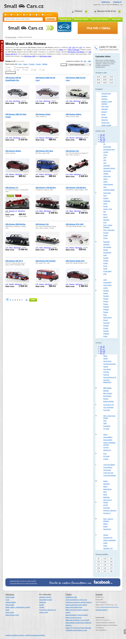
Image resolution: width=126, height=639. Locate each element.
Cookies (41, 607)
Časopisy (104, 99)
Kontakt (41, 605)
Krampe (105, 258)
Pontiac (105, 328)
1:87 (39, 15)
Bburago (41, 137)
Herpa (105, 434)
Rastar (105, 524)
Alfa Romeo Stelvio (73, 114)
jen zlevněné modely (23, 67)
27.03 (111, 77)
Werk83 (11, 284)
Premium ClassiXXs (109, 510)
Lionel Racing (107, 467)
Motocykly (104, 120)
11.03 (111, 82)
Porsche (106, 331)
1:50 (98, 568)
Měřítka (44, 64)
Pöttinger (106, 334)
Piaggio (105, 312)
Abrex (105, 356)
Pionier (105, 320)
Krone (105, 266)
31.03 (98, 77)
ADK (104, 157)
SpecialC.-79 (13, 211)
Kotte (105, 255)
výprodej (10, 195)
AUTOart (106, 372)
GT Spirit (106, 429)
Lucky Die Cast (108, 473)
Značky (38, 64)
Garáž (7, 610)
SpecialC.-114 (108, 548)
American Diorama (109, 364)
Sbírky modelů (10, 605)
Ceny (20, 64)
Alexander (106, 165)
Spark (71, 174)
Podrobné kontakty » (102, 610)
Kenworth (106, 244)
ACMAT (105, 152)
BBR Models (107, 388)
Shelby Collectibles (109, 540)
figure (105, 214)
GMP (105, 423)
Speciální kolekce (100, 19)
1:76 (98, 571)
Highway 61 (107, 450)
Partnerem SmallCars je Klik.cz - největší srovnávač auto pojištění (25, 635)
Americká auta (106, 93)
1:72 (111, 568)
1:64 (34, 70)
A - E (102, 135)
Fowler (105, 235)
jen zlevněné (48, 15)
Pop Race (106, 508)
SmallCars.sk (105, 2)
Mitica (41, 211)
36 (85, 61)
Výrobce (31, 64)
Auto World (107, 369)
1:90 (111, 571)
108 (89, 61)
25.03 (98, 79)
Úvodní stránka (11, 37)
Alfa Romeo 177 (11, 188)
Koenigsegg (107, 252)
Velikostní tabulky (11, 602)
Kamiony (104, 112)
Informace (10, 594)
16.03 (111, 79)
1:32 (104, 565)
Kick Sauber (107, 247)
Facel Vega (107, 193)
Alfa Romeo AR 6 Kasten (46, 261)
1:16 (98, 561)
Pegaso (105, 299)
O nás (7, 599)
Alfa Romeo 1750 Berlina (76, 52)
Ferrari (105, 206)
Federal (105, 198)
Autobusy (104, 96)
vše (8, 15)
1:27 (98, 565)
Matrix (61, 50)
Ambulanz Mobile (109, 190)
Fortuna (105, 233)
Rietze (105, 526)
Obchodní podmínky (45, 597)
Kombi (103, 114)
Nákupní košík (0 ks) (106, 11)
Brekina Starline (108, 401)
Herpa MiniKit (107, 440)
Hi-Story (106, 447)
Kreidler (105, 260)
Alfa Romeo (16, 101)
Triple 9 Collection (73, 50)
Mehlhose (106, 497)
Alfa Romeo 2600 (29, 56)
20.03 (105, 79)
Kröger (105, 263)
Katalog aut (65, 19)
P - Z (102, 141)
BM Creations (107, 393)
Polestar (106, 325)
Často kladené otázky (45, 599)
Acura (105, 155)
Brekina (41, 174)
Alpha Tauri (107, 176)
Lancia (105, 288)
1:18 (20, 15)
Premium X (107, 513)
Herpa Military (107, 437)
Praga (105, 336)
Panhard (106, 296)
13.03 (105, 82)
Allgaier (105, 174)
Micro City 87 (107, 500)
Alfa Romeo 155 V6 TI (14, 261)
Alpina (105, 179)
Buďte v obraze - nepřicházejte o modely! (18, 607)
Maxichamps (107, 489)
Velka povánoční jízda (12, 615)
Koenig (105, 250)
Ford (104, 222)
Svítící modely (10, 612)
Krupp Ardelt (107, 271)
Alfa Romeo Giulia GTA (75, 261)
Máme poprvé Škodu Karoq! (74, 607)
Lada (105, 280)
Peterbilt (106, 307)
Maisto (105, 481)
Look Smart (107, 470)
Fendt (105, 204)
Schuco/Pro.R (107, 537)
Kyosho (105, 459)
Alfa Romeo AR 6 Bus (44, 151)
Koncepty (104, 117)
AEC (104, 160)
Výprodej (116, 19)
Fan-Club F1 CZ (108, 405)
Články (69, 594)
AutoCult (106, 375)
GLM (105, 421)
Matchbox (106, 484)
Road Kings (107, 529)
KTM (104, 274)
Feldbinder (106, 201)
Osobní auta (105, 122)
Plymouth (106, 323)
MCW (105, 494)
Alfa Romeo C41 (72, 151)
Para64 (105, 502)
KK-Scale (106, 456)
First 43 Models (108, 407)
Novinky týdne (81, 19)
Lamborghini (107, 282)
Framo (105, 238)
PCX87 (105, 505)
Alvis (104, 187)
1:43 (33, 15)
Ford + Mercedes (108, 230)
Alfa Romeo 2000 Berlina (15, 224)
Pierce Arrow (107, 317)
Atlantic (105, 366)
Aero (104, 163)
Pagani (105, 293)
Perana (105, 304)
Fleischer (106, 220)
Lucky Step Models (109, 475)
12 (26, 300)
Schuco (105, 535)
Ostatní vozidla (106, 125)
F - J (102, 137)
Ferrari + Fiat (107, 209)
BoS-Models (107, 396)
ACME (105, 358)
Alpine (105, 182)
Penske (105, 301)
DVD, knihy (105, 106)
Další (33, 300)
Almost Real (107, 361)
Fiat (104, 212)
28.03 (105, 77)
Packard (106, 291)
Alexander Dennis (109, 168)
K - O (102, 139)
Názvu (25, 64)
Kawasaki (106, 242)
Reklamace (42, 602)
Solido (105, 543)
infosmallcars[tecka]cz (109, 607)
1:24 (26, 15)
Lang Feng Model (109, 465)
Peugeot (106, 309)
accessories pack (109, 149)
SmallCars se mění (71, 597)
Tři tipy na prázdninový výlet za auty (76, 599)
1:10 (104, 558)
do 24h (18, 195)
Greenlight (106, 426)
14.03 (98, 82)
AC (104, 144)
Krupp (105, 269)
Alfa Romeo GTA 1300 (74, 224)
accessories (107, 147)
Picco (105, 315)
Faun (105, 196)
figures (105, 217)
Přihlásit (78, 11)
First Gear (106, 410)
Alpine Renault (108, 184)
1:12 (14, 15)
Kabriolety (104, 109)
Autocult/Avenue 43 (109, 377)
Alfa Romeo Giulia (45, 56)
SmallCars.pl (117, 2)
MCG (105, 492)
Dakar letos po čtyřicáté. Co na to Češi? (77, 620)
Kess (10, 101)
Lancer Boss (107, 285)
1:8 (98, 558)
